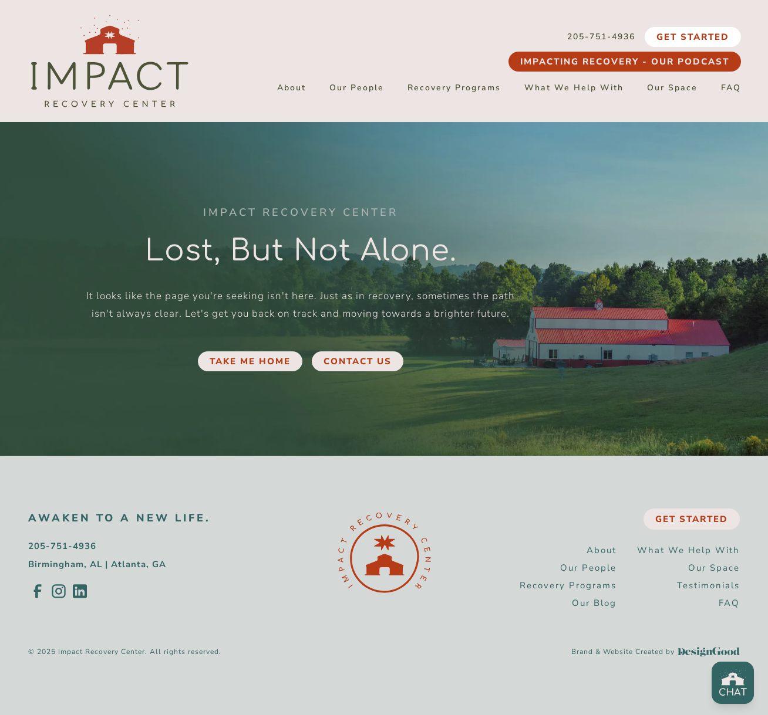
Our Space (672, 87)
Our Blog (594, 603)
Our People (356, 87)
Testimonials (708, 585)
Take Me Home (250, 361)
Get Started (692, 37)
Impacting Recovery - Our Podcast (624, 61)
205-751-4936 (601, 36)
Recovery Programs (454, 87)
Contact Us (358, 361)
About (291, 87)
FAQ (731, 87)
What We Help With (574, 87)
